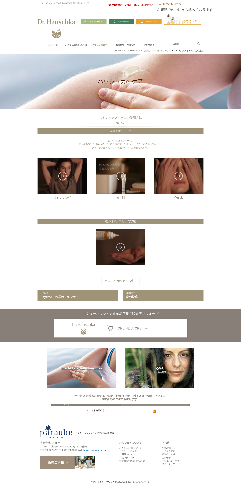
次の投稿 (163, 295)
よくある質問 (168, 466)
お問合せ (166, 472)
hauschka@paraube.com (95, 465)
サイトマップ (168, 479)
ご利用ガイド (150, 45)
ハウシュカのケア (128, 466)
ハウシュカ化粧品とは (76, 45)
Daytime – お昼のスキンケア (77, 295)
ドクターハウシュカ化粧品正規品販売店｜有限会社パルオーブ (63, 3)
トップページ (51, 45)
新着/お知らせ (169, 463)
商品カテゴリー (126, 472)
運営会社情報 (168, 469)
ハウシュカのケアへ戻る (121, 280)
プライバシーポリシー (173, 475)
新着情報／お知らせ (125, 45)
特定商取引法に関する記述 (132, 475)
